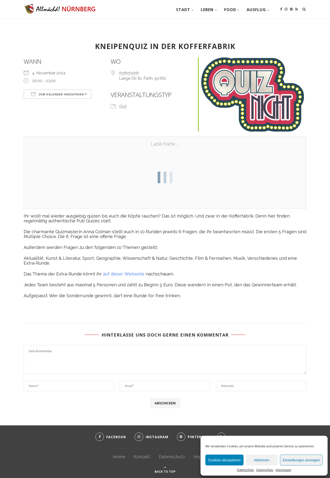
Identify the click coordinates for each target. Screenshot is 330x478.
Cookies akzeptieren (224, 460)
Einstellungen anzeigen (301, 460)
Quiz (123, 106)
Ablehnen (261, 460)
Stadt (183, 9)
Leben (207, 9)
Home (119, 456)
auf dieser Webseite (123, 273)
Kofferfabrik (129, 73)
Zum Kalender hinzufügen (57, 94)
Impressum (283, 470)
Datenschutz (245, 470)
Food (230, 9)
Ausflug (256, 9)
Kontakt (142, 456)
